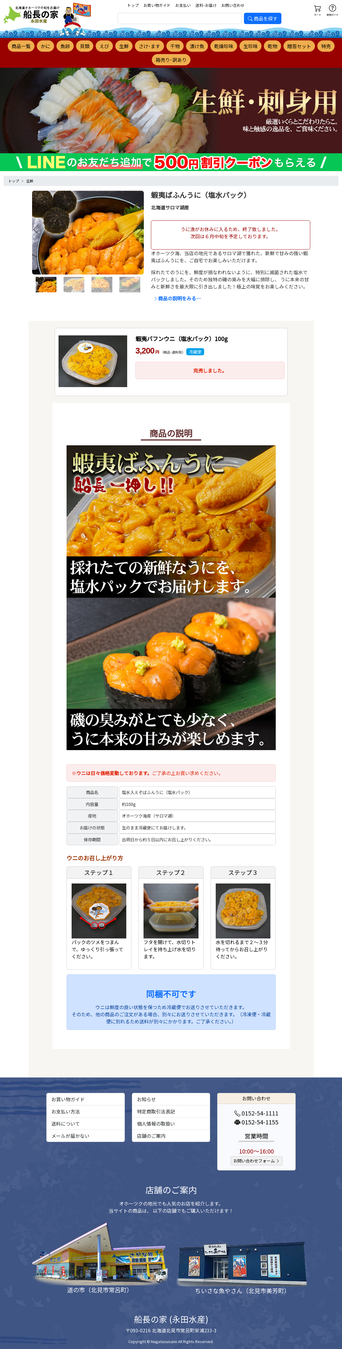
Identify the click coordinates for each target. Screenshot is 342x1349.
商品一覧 (21, 46)
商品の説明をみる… (177, 298)
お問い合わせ (233, 5)
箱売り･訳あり (171, 59)
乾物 (272, 46)
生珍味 (250, 46)
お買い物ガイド (157, 5)
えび (104, 46)
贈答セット (299, 46)
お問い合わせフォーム (256, 1161)
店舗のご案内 (151, 1135)
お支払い (183, 5)
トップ (133, 5)
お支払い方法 (65, 1111)
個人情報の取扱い (156, 1123)
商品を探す (263, 18)
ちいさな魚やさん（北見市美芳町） (242, 1290)
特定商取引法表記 (156, 1111)
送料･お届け (206, 5)
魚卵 (65, 46)
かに (45, 46)
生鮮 (124, 46)
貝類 (84, 46)
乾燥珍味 (223, 46)
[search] (180, 18)
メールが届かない (70, 1135)
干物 (175, 46)
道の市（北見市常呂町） (100, 1289)
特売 (326, 46)
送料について (65, 1123)
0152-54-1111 (256, 1113)
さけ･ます (149, 46)
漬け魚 (197, 46)
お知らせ (146, 1099)
